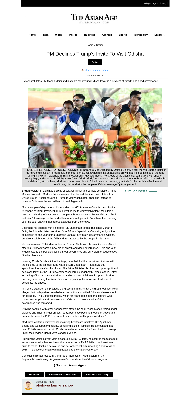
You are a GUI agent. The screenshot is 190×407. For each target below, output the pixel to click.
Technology (140, 34)
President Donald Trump (97, 374)
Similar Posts (136, 191)
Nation (95, 62)
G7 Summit (34, 374)
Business (90, 34)
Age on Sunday (160, 3)
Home (32, 34)
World (58, 34)
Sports (123, 34)
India (45, 34)
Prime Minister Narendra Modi (63, 374)
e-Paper (147, 3)
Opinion (107, 34)
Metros (73, 34)
